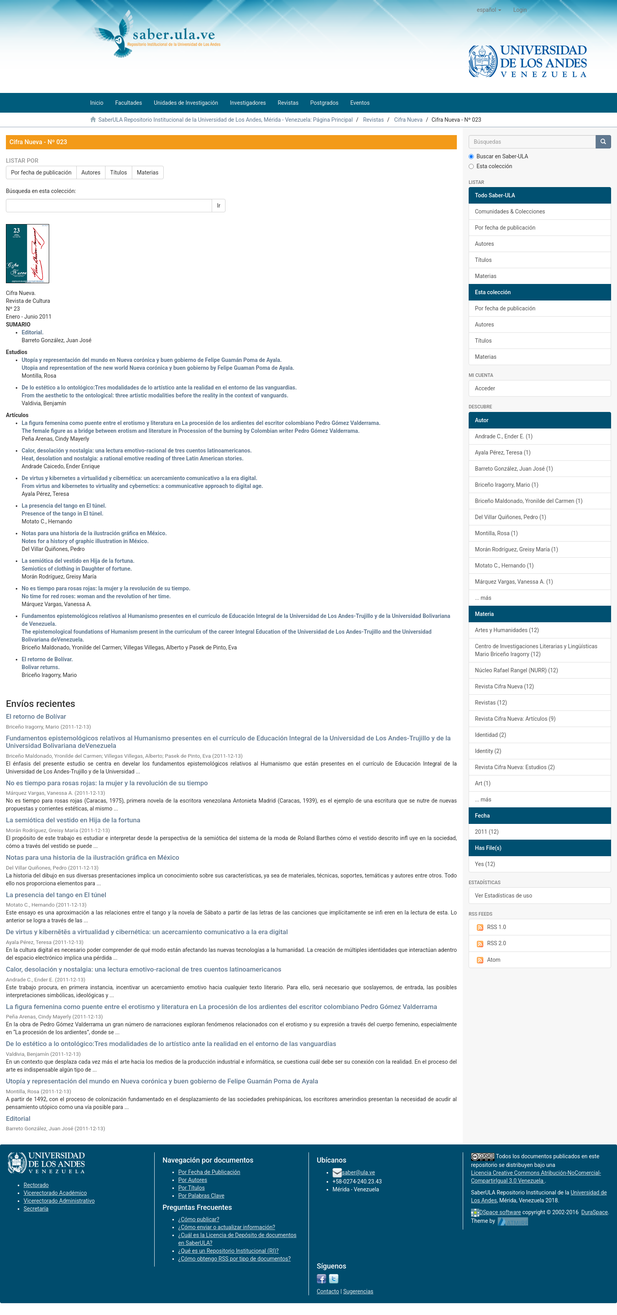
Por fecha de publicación (41, 172)
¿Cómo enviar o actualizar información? (226, 1227)
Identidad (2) (490, 735)
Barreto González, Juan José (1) (514, 469)
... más (483, 598)
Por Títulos (191, 1188)
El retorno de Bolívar (36, 716)
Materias (148, 172)
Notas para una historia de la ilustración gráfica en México (92, 857)
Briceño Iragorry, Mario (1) (506, 485)
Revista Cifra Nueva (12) (504, 686)
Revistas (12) (491, 702)
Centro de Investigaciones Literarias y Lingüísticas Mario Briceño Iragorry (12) (536, 650)
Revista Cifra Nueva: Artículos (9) (515, 719)
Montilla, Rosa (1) (496, 533)
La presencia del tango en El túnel (56, 895)
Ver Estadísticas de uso (503, 895)
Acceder (485, 388)
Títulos (118, 172)
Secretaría (36, 1209)
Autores (90, 172)
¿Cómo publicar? (198, 1219)
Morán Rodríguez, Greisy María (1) (516, 549)
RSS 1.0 (490, 927)
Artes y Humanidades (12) (507, 630)
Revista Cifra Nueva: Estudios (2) (515, 767)
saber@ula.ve (358, 1172)
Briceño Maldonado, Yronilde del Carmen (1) (529, 501)
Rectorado (36, 1185)
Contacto (328, 1291)
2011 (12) (487, 832)
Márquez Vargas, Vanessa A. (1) (514, 582)
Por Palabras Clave (201, 1196)
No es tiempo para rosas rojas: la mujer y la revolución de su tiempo (107, 783)
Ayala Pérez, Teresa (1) (503, 452)
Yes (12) (485, 864)
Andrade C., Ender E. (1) (504, 436)
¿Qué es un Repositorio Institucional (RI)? (228, 1251)
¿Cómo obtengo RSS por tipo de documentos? (234, 1259)
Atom (488, 960)
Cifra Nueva (408, 120)
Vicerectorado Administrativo (59, 1201)
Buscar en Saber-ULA (498, 156)
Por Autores (192, 1180)
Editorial (18, 1118)
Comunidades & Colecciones (510, 211)
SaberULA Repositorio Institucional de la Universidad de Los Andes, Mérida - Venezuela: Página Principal (225, 120)
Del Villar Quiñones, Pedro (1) (510, 517)
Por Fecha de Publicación (209, 1172)
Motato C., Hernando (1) (504, 565)
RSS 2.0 (490, 943)
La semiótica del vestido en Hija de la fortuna (73, 820)
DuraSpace (594, 1212)
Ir (218, 205)
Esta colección (490, 166)
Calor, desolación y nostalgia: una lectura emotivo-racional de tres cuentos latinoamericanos (143, 969)
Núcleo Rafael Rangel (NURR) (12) (516, 670)
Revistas (373, 120)
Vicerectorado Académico (55, 1193)
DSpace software (500, 1212)
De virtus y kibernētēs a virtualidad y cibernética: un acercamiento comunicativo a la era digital (147, 932)
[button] (489, 10)
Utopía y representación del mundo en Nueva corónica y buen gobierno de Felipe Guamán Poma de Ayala (162, 1081)
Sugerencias (358, 1291)
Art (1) (483, 783)
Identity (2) (488, 751)
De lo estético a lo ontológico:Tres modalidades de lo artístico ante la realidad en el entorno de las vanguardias (171, 1044)
